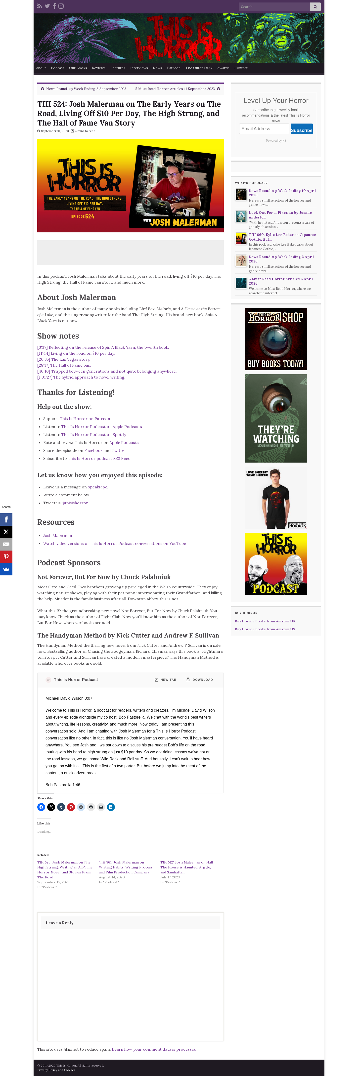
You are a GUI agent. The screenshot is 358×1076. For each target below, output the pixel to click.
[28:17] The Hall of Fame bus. (64, 365)
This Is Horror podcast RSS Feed (99, 458)
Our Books (78, 68)
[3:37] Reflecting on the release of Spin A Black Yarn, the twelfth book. (103, 347)
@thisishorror (75, 502)
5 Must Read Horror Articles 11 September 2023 (175, 88)
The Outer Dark (198, 68)
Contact (241, 68)
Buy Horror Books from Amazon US (265, 629)
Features (117, 68)
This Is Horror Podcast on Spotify (94, 434)
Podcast (57, 68)
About (41, 68)
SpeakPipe (97, 486)
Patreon (173, 68)
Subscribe (302, 130)
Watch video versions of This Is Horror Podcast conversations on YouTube (114, 543)
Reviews (98, 68)
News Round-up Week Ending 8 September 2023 (86, 88)
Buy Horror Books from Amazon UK (265, 621)
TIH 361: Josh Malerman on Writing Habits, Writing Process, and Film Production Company (126, 867)
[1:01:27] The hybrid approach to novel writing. (81, 377)
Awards (223, 68)
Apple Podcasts (124, 442)
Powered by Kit (276, 140)
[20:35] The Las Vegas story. (63, 359)
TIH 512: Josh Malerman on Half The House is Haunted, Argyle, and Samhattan (186, 867)
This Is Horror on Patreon (85, 418)
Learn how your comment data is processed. (154, 1049)
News (157, 68)
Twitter (119, 450)
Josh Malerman (57, 535)
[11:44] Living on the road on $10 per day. (76, 353)
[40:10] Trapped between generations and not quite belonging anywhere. (107, 371)
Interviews (139, 68)
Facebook (93, 450)
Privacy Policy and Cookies (56, 1070)
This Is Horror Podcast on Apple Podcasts (101, 426)
